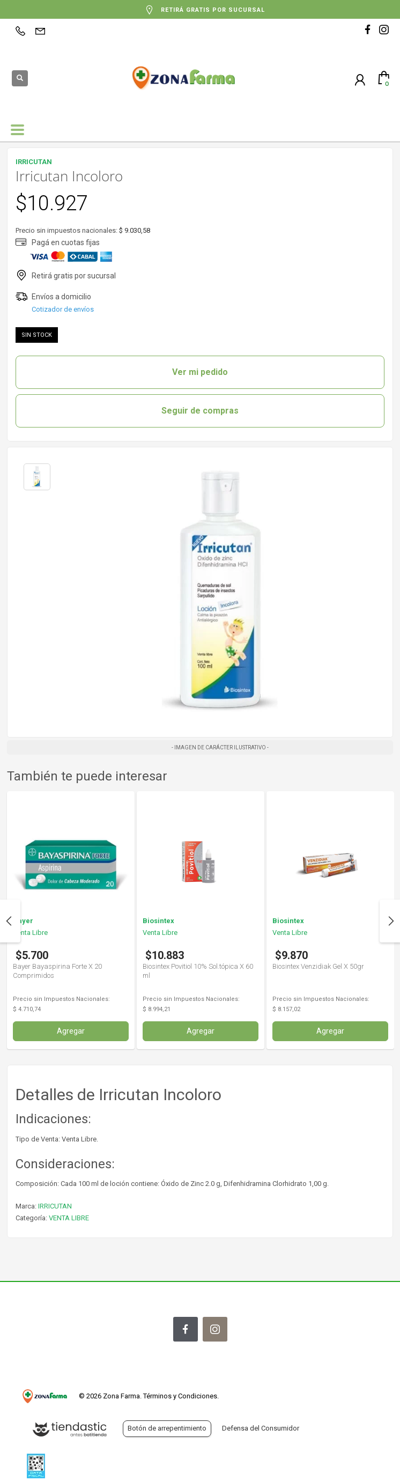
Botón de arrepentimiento (167, 1428)
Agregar (71, 1031)
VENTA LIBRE (69, 1218)
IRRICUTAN (55, 1206)
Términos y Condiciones (180, 1396)
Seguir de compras (200, 411)
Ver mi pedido (200, 372)
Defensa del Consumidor (260, 1428)
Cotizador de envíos (63, 309)
